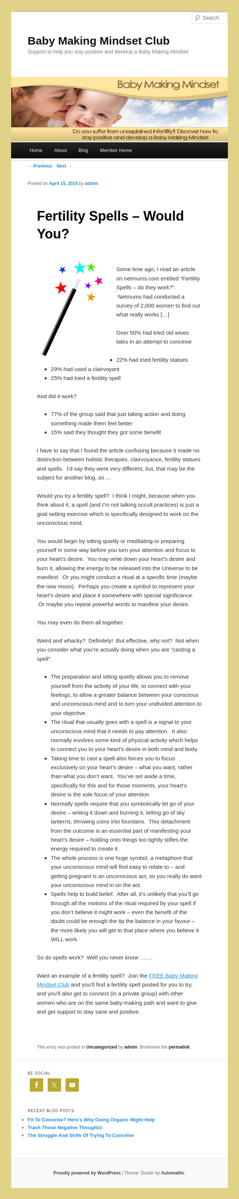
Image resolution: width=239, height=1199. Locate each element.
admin (91, 183)
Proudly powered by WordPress (87, 1173)
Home (35, 150)
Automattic (173, 1173)
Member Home (116, 150)
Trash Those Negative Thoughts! (65, 1127)
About (60, 150)
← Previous (40, 166)
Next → (64, 166)
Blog (83, 150)
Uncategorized (101, 1047)
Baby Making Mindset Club (99, 41)
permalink (179, 1047)
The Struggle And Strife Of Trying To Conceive (81, 1135)
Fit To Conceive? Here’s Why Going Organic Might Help (91, 1119)
